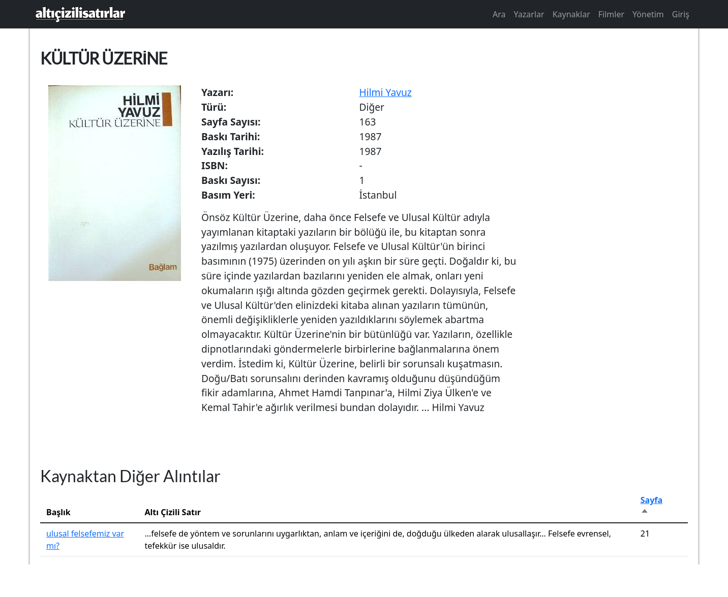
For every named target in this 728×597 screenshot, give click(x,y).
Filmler (611, 14)
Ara (499, 14)
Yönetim (648, 14)
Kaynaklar (571, 14)
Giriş (680, 14)
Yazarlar (529, 14)
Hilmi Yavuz (385, 92)
